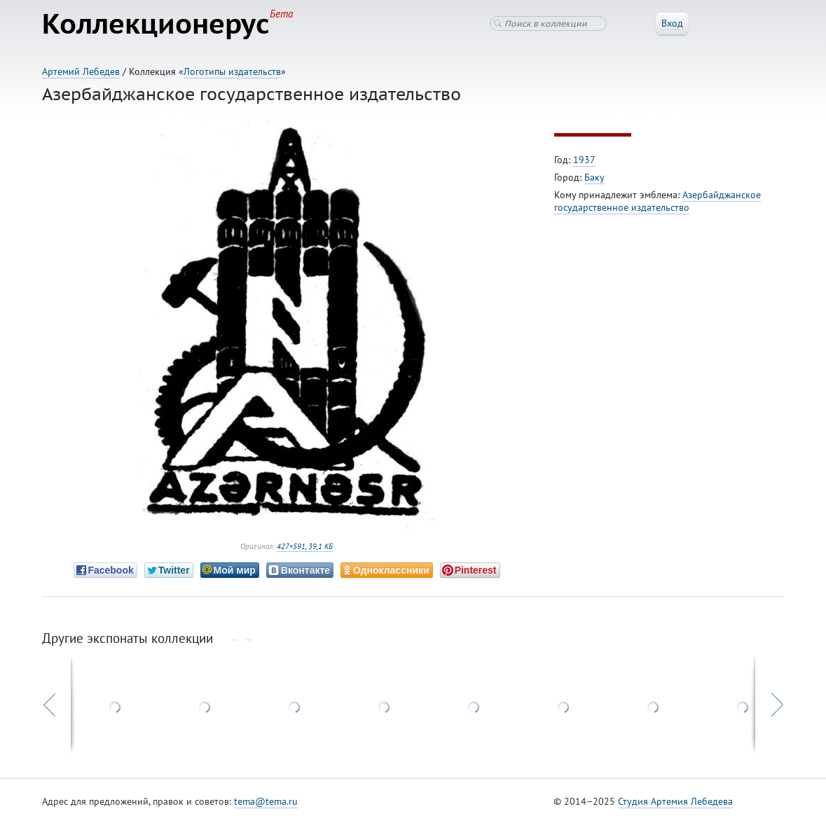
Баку (594, 177)
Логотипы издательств (232, 71)
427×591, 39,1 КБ (305, 546)
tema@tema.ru (266, 801)
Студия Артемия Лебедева (675, 801)
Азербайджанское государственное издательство (657, 201)
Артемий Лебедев (81, 71)
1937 (584, 159)
